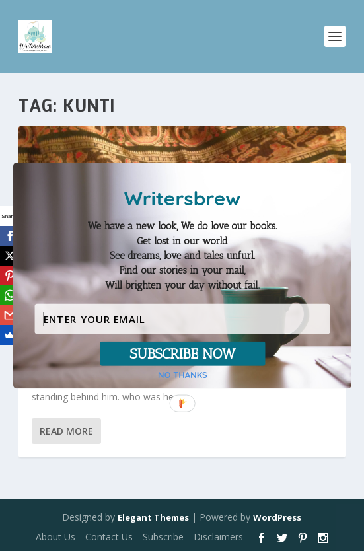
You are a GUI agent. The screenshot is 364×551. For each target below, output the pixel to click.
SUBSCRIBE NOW (182, 353)
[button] (181, 256)
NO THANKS (182, 375)
